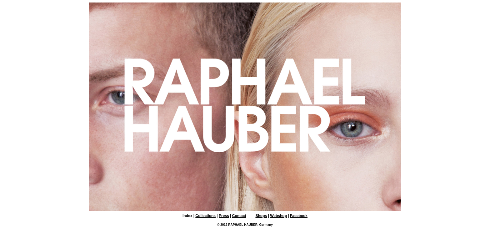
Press (224, 216)
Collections (205, 216)
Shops (261, 216)
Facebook (299, 216)
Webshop (278, 216)
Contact (239, 216)
